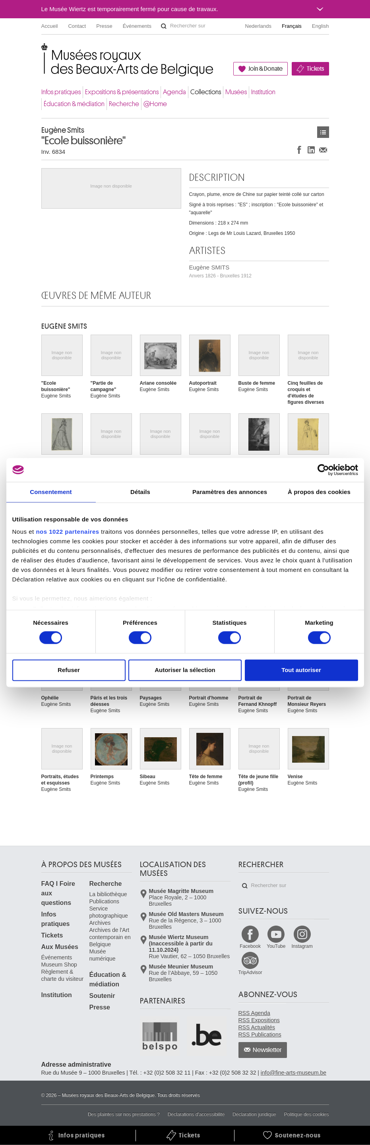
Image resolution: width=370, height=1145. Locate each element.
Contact (77, 26)
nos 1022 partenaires (67, 531)
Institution (263, 92)
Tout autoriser (301, 669)
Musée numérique (102, 955)
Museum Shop (59, 964)
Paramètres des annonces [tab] (229, 491)
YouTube (276, 946)
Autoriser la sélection (185, 669)
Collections (205, 92)
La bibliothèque (108, 894)
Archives (100, 923)
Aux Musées (59, 947)
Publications (104, 901)
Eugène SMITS (220, 271)
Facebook (250, 946)
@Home (155, 104)
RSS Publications (259, 1034)
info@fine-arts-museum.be (293, 1072)
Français (292, 26)
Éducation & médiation (74, 104)
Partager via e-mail (323, 149)
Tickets (315, 69)
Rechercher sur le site (164, 26)
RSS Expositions (259, 1020)
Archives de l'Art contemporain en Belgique (110, 937)
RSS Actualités (256, 1027)
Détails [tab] (140, 491)
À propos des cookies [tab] (319, 491)
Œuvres (323, 132)
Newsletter (267, 1050)
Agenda (174, 92)
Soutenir (102, 995)
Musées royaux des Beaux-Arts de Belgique (41, 51)
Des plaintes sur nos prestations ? (124, 1114)
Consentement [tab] (51, 491)
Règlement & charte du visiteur (62, 975)
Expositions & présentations (122, 92)
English (320, 26)
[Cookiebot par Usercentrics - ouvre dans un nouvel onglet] (323, 470)
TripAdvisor (250, 972)
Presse (104, 26)
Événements (137, 26)
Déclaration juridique (254, 1114)
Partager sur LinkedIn (311, 149)
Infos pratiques (61, 92)
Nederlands (258, 26)
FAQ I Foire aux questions (58, 893)
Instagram (301, 946)
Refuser (69, 669)
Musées (236, 92)
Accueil (49, 26)
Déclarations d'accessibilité (196, 1114)
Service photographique (108, 912)
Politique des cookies (306, 1114)
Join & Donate (265, 69)
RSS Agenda (254, 1013)
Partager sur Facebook (299, 149)
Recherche (124, 104)
